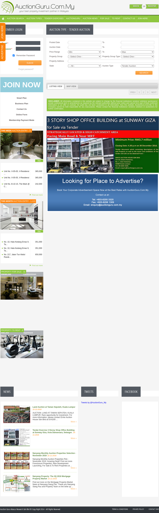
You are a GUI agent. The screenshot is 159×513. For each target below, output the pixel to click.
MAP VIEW (71, 86)
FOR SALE (104, 18)
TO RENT (116, 18)
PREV (133, 92)
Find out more (36, 195)
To (103, 42)
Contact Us (22, 109)
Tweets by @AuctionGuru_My (93, 402)
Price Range (54, 52)
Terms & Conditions (120, 509)
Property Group (55, 56)
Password (7, 49)
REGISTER (152, 6)
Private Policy (138, 509)
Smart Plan (22, 98)
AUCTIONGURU (73, 18)
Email (5, 43)
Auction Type (107, 66)
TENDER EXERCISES (53, 18)
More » (74, 422)
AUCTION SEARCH (15, 18)
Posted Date (54, 42)
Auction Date (54, 47)
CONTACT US (129, 18)
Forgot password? (26, 69)
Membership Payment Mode (21, 120)
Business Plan (21, 104)
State (51, 66)
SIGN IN (136, 6)
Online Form (21, 115)
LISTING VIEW (55, 86)
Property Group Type (111, 56)
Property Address (56, 61)
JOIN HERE (143, 18)
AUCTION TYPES (34, 18)
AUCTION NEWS (90, 18)
